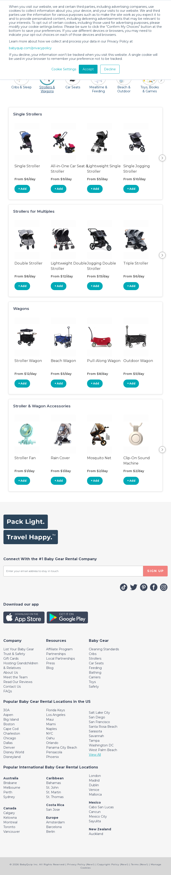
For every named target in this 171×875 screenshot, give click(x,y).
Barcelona (54, 827)
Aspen (8, 715)
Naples (51, 729)
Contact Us (12, 687)
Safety (94, 687)
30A (6, 710)
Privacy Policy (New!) (81, 864)
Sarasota (95, 731)
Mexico (95, 802)
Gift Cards (10, 659)
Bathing (95, 673)
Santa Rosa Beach (103, 727)
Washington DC (101, 745)
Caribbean (55, 778)
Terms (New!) (139, 864)
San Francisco (99, 722)
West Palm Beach (103, 750)
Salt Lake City (99, 713)
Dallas (7, 743)
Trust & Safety (14, 654)
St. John (52, 788)
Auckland (96, 834)
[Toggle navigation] (12, 641)
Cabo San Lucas (101, 807)
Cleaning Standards (104, 649)
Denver (9, 748)
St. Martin (53, 792)
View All (95, 755)
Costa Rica (55, 805)
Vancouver (11, 832)
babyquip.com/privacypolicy (30, 48)
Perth (7, 792)
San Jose (53, 810)
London (95, 776)
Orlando (52, 743)
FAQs (7, 691)
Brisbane (10, 783)
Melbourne (11, 788)
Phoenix (52, 757)
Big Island (11, 719)
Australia (10, 778)
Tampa (94, 741)
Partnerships (56, 654)
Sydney (9, 797)
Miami (51, 724)
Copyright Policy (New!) (112, 864)
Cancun (95, 812)
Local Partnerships (60, 659)
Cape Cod (10, 729)
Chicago (9, 738)
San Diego (97, 717)
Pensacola (54, 752)
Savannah (96, 736)
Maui (50, 719)
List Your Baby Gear (18, 649)
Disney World (13, 752)
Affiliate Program (59, 649)
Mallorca (95, 794)
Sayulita (95, 821)
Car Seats (96, 663)
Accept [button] (88, 69)
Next (162, 158)
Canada (9, 808)
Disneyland (11, 757)
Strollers (95, 659)
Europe (52, 818)
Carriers (94, 677)
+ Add (22, 188)
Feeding (95, 668)
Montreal (10, 822)
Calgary (9, 813)
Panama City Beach (61, 748)
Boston (9, 724)
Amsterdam (55, 822)
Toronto (9, 827)
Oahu (50, 738)
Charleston (11, 734)
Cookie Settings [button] (63, 69)
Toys (92, 682)
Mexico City (98, 816)
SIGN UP (155, 571)
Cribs (92, 654)
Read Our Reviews (17, 682)
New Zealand (100, 829)
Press (50, 663)
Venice (94, 790)
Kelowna (10, 818)
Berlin (50, 832)
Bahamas (53, 783)
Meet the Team (15, 677)
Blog (49, 668)
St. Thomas (54, 797)
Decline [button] (110, 69)
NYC (49, 734)
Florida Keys (55, 710)
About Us (10, 673)
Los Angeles (55, 715)
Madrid (94, 780)
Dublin (94, 785)
